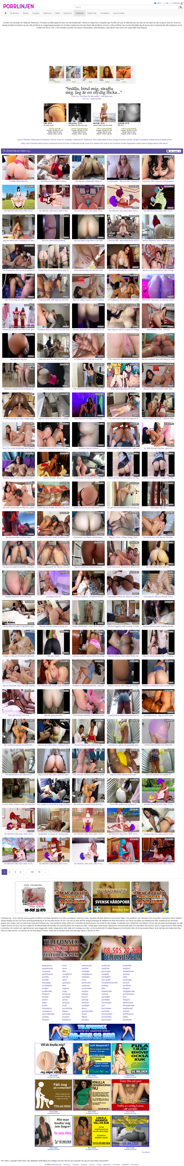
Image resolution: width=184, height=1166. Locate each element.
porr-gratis (106, 980)
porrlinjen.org (56, 1165)
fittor (64, 971)
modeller (105, 974)
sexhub (105, 994)
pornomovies (128, 994)
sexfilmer (106, 968)
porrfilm (45, 977)
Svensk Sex (108, 143)
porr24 (84, 997)
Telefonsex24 (78, 140)
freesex (85, 994)
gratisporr (66, 983)
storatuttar (127, 1020)
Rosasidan (144, 140)
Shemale (176, 3)
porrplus (85, 1020)
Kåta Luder (25, 143)
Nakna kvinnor (43, 143)
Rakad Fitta (98, 143)
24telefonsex (128, 971)
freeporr (45, 1020)
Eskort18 (158, 140)
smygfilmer (67, 974)
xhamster (46, 971)
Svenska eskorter (126, 140)
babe (44, 1003)
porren (65, 1000)
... (26, 872)
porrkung (66, 994)
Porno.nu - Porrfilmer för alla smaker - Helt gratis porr (92, 96)
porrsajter (106, 997)
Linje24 (20, 140)
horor (64, 968)
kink (124, 997)
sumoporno (47, 1011)
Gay (167, 3)
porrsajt (85, 1000)
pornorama (106, 1020)
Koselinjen (69, 140)
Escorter (66, 143)
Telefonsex (46, 140)
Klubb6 (151, 140)
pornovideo (106, 1017)
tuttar (125, 977)
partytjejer (46, 983)
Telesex (53, 140)
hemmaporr (107, 1003)
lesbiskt (105, 985)
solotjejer (86, 971)
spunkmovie (47, 968)
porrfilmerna (47, 974)
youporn (66, 1017)
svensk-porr (87, 966)
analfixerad (128, 1008)
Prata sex (60, 140)
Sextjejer (136, 140)
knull (64, 966)
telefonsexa (128, 1003)
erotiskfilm (127, 966)
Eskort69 (33, 143)
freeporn (46, 994)
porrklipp (66, 997)
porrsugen (106, 971)
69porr (65, 1011)
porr (103, 1005)
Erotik (82, 143)
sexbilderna (87, 974)
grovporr (66, 1003)
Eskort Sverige (113, 140)
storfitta (85, 968)
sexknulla (106, 966)
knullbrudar (47, 991)
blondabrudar (129, 1005)
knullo (44, 1005)
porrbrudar (86, 983)
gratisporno (47, 966)
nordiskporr (47, 985)
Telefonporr (88, 140)
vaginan (65, 988)
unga (64, 991)
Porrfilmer (117, 143)
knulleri (45, 988)
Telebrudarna (36, 140)
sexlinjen (85, 977)
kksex (84, 1008)
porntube (105, 1011)
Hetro (159, 3)
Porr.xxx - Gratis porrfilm (92, 99)
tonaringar (127, 980)
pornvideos (106, 1008)
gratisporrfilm (87, 1011)
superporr (86, 985)
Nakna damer (142, 143)
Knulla (123, 143)
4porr (64, 980)
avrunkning (67, 1008)
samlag (45, 1017)
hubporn (126, 1000)
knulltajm (86, 1005)
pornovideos (107, 1014)
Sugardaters (131, 143)
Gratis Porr (89, 143)
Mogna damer (152, 143)
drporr (84, 1014)
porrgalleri (106, 977)
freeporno (66, 1020)
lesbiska (85, 1003)
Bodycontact (167, 140)
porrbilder (106, 1000)
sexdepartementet (110, 983)
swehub (126, 974)
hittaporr (126, 988)
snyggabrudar (129, 991)
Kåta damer (163, 143)
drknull (65, 977)
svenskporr (47, 1008)
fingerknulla (107, 991)
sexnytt (126, 983)
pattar (125, 1017)
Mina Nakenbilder (100, 140)
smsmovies (87, 988)
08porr (84, 1017)
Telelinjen (26, 140)
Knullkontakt (75, 143)
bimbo (45, 1000)
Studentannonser (56, 143)
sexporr (85, 991)
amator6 (126, 968)
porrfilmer (127, 985)
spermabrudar (48, 1014)
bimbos (45, 997)
